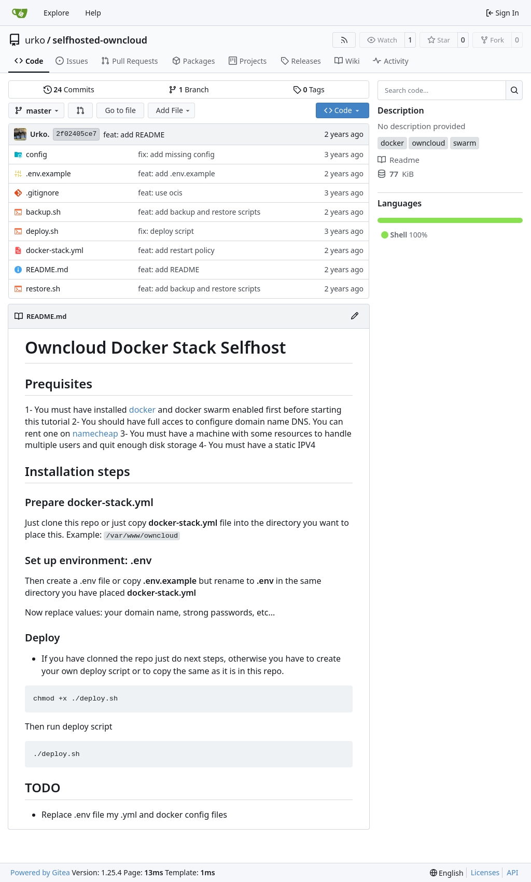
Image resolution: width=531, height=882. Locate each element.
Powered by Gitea (40, 872)
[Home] (19, 13)
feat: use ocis (160, 193)
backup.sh (43, 212)
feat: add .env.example (176, 173)
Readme (399, 160)
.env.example (48, 173)
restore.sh (43, 288)
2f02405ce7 (76, 134)
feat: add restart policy (176, 250)
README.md (47, 269)
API (512, 872)
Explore (56, 13)
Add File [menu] (173, 110)
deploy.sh (42, 231)
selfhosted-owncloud (99, 40)
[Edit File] (354, 316)
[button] (80, 110)
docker (142, 409)
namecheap (95, 433)
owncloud (428, 143)
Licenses (485, 872)
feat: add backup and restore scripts (199, 212)
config (36, 154)
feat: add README (133, 134)
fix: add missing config (176, 154)
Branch (189, 89)
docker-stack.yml (54, 250)
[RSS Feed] (344, 40)
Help (93, 13)
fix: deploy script (165, 231)
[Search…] (514, 90)
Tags (309, 89)
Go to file (120, 110)
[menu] (447, 873)
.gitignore (42, 193)
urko (35, 40)
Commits (69, 89)
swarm (464, 143)
